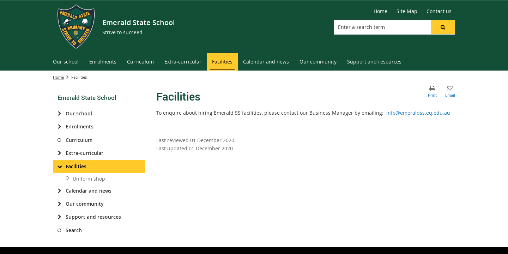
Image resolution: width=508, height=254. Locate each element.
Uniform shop (89, 178)
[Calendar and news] (59, 191)
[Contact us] (439, 11)
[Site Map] (407, 11)
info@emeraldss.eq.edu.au (418, 112)
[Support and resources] (59, 217)
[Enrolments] (59, 126)
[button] (443, 27)
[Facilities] (59, 166)
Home (58, 77)
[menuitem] (66, 62)
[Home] (380, 11)
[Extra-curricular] (59, 153)
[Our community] (59, 204)
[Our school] (59, 113)
